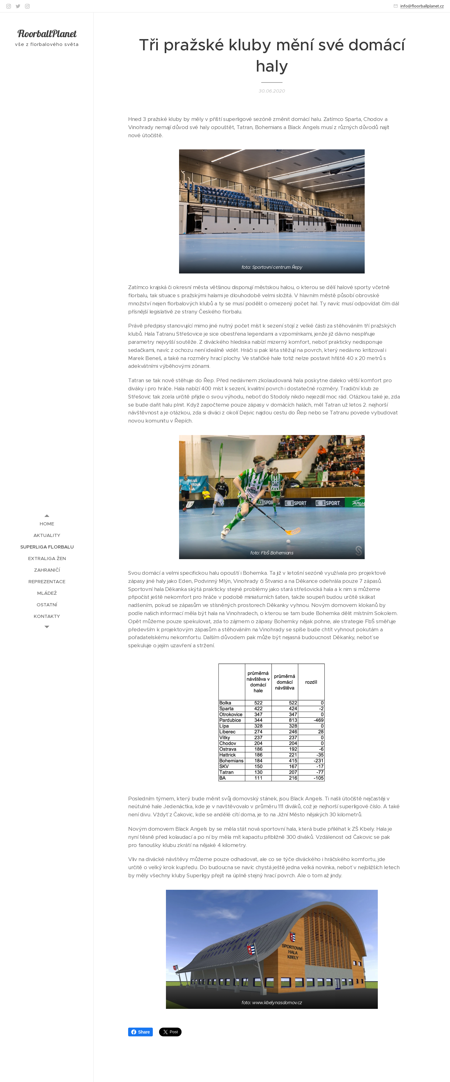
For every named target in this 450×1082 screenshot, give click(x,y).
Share (140, 1031)
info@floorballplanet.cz (422, 6)
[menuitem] (47, 523)
